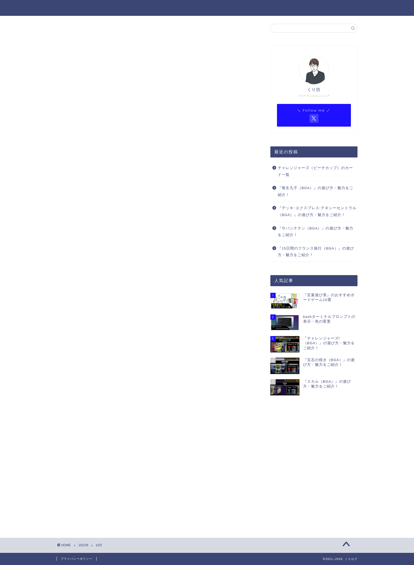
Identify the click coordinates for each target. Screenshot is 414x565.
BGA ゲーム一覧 (259, 8)
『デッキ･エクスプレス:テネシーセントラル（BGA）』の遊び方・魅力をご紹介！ (317, 211)
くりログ (67, 7)
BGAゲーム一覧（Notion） (315, 8)
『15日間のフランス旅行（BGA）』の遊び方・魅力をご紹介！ (316, 251)
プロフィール (217, 8)
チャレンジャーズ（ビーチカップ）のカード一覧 (315, 171)
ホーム (185, 8)
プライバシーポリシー (76, 558)
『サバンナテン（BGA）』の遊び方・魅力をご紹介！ (316, 231)
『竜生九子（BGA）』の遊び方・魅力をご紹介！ (316, 191)
